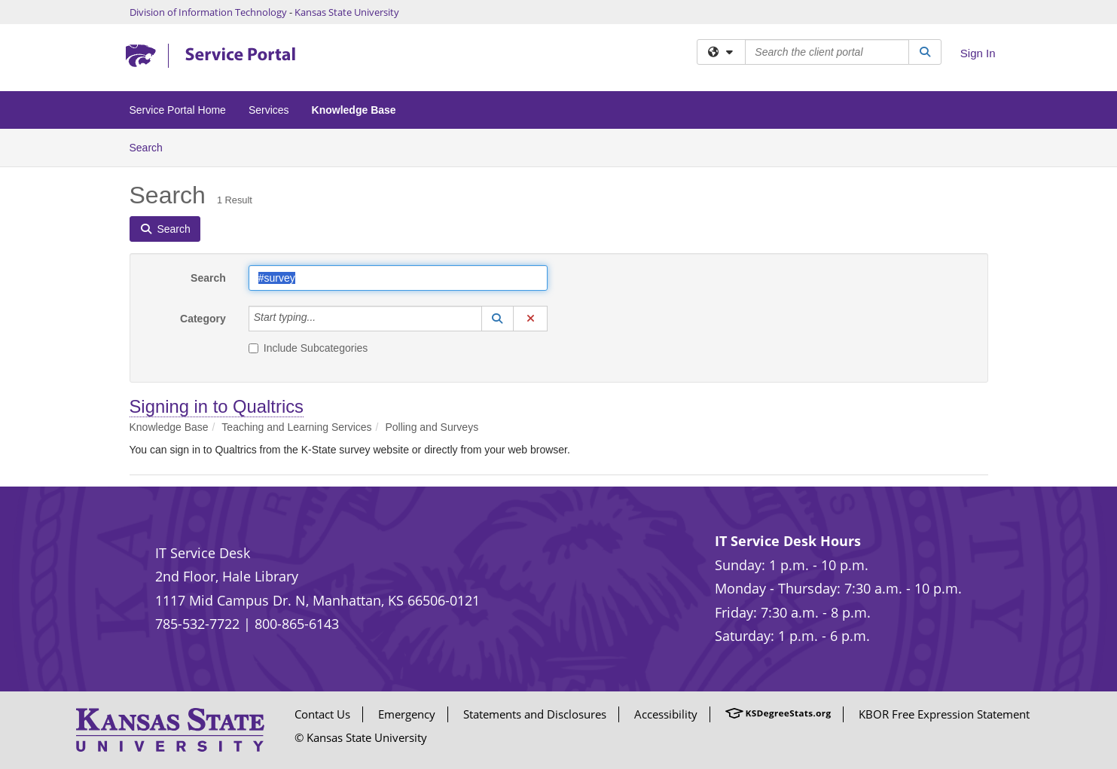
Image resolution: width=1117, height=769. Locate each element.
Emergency (406, 714)
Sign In (978, 53)
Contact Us (322, 714)
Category (203, 319)
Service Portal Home (178, 110)
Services (269, 110)
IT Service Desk (202, 553)
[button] (497, 318)
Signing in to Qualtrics (217, 406)
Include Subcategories (308, 348)
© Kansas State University (361, 737)
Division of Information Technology (208, 12)
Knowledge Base (354, 110)
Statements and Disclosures (534, 714)
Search (152, 146)
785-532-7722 (197, 624)
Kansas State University (347, 12)
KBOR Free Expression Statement (944, 714)
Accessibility (665, 714)
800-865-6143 (297, 624)
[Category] (324, 318)
